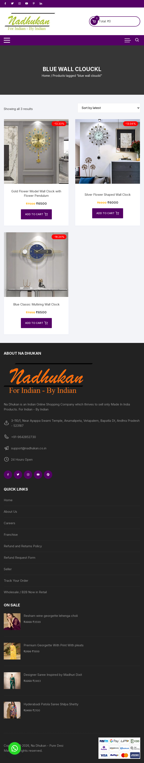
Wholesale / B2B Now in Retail (25, 592)
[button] (14, 748)
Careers (9, 523)
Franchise (11, 535)
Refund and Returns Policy (23, 546)
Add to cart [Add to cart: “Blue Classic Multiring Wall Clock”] (36, 323)
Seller (8, 569)
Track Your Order (16, 581)
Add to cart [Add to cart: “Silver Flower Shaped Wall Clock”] (107, 213)
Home (46, 75)
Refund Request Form (19, 558)
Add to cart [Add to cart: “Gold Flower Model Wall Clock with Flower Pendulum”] (36, 214)
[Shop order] (109, 108)
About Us (10, 512)
